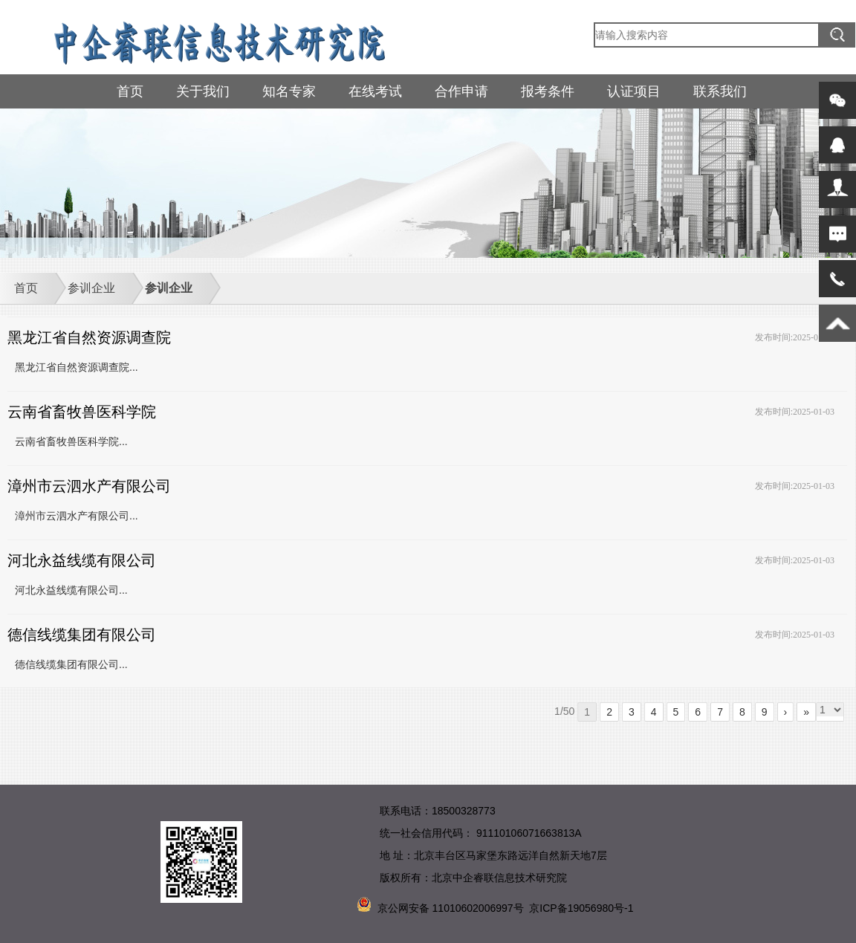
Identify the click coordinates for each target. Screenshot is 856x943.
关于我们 (203, 91)
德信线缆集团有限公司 (81, 634)
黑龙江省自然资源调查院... (76, 367)
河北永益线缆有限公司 (81, 560)
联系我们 (720, 91)
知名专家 (289, 91)
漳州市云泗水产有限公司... (76, 516)
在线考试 (375, 91)
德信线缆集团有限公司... (71, 664)
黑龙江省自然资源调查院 (89, 337)
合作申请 (461, 91)
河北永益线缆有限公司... (71, 590)
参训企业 (91, 288)
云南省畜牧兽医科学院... (71, 441)
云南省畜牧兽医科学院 (81, 412)
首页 (130, 91)
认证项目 (634, 91)
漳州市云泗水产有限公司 (89, 486)
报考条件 (547, 91)
